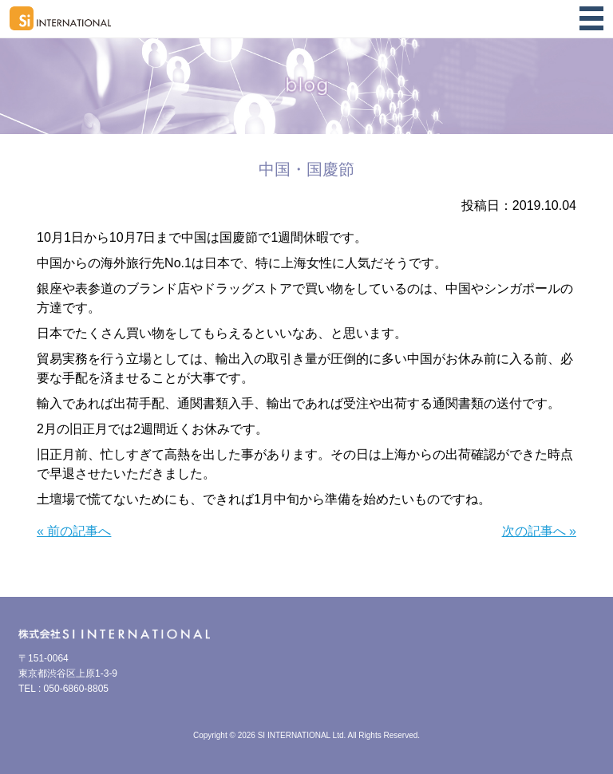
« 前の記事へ (74, 531)
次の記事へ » (539, 531)
